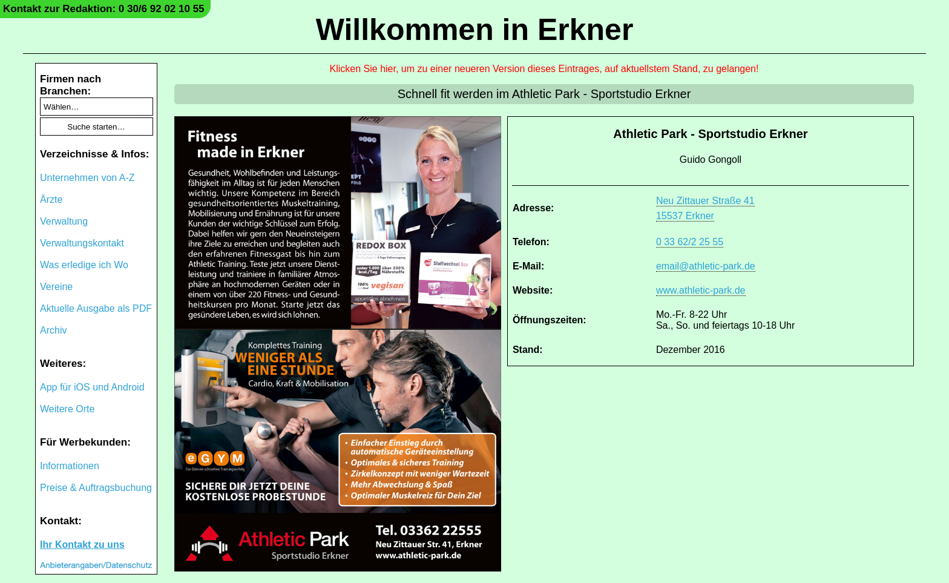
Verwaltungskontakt (82, 243)
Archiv (53, 330)
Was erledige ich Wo (84, 265)
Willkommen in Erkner (475, 30)
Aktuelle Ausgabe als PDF (96, 308)
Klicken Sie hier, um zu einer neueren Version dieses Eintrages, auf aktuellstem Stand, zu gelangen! (544, 69)
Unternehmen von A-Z (87, 178)
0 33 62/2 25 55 (689, 242)
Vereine (56, 287)
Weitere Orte (67, 409)
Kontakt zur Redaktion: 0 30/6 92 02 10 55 (104, 9)
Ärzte (51, 199)
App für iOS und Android (92, 387)
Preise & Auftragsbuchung (96, 488)
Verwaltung (64, 221)
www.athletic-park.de (701, 290)
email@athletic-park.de (705, 266)
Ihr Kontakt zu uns (82, 544)
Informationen (69, 466)
